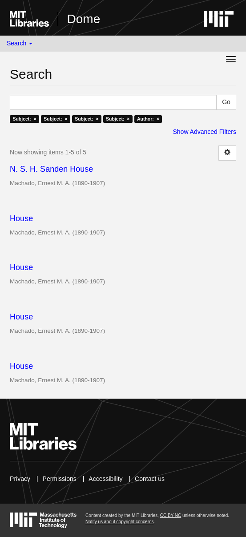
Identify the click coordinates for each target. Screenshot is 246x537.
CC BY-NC (170, 515)
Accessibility (105, 478)
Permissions (60, 478)
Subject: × (24, 118)
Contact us (150, 478)
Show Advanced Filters (204, 131)
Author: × (148, 118)
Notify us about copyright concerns (119, 521)
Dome (84, 19)
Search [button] (19, 43)
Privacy (20, 478)
